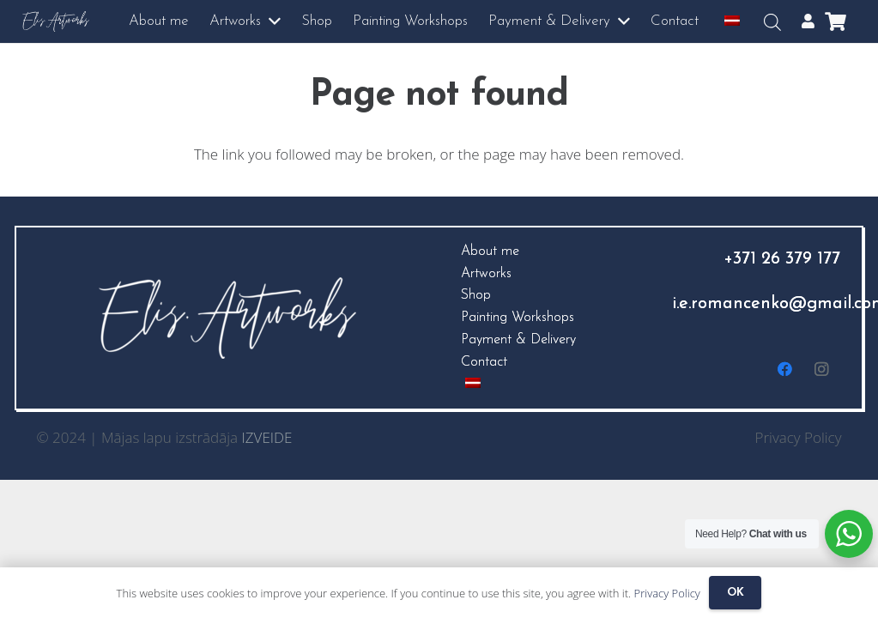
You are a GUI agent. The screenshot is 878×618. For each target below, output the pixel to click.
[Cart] (835, 21)
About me (490, 251)
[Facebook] (785, 369)
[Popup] (808, 21)
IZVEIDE (267, 437)
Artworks (486, 274)
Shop (476, 295)
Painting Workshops (517, 317)
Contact (484, 362)
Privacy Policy (798, 437)
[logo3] (56, 22)
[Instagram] (821, 369)
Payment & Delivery (518, 340)
